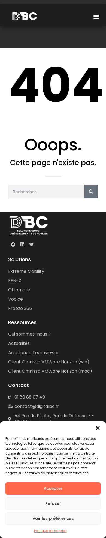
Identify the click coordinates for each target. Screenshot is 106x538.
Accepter (53, 488)
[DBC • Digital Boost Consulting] (25, 16)
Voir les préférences (53, 518)
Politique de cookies (50, 530)
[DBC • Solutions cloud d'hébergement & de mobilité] (28, 225)
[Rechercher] (91, 191)
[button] (98, 428)
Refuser (53, 503)
